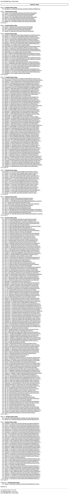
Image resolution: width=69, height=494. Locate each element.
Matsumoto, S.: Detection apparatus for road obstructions (19, 115)
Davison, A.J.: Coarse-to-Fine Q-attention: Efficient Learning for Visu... (21, 36)
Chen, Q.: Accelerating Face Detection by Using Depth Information (21, 219)
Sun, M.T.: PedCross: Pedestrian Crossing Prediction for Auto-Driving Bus (22, 366)
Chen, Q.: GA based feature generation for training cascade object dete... (22, 223)
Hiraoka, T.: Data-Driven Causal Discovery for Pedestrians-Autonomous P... (22, 257)
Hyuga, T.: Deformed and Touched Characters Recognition (18, 28)
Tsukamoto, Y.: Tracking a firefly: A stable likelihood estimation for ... (21, 374)
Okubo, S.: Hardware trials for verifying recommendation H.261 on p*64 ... (23, 132)
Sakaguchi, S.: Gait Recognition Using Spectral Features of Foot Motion (22, 350)
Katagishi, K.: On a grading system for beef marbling (17, 45)
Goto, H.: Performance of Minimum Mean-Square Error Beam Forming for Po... (24, 85)
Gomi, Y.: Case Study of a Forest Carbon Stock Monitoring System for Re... (22, 426)
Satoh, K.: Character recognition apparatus (15, 464)
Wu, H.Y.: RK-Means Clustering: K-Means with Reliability (18, 400)
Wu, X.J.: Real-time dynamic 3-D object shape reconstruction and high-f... (22, 408)
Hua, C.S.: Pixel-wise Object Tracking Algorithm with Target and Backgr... (22, 264)
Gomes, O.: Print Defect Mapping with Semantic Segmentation (20, 14)
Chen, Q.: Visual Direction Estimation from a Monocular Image (20, 236)
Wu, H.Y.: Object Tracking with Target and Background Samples (20, 397)
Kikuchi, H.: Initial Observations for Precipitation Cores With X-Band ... (21, 104)
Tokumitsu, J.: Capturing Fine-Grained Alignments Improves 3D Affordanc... (23, 474)
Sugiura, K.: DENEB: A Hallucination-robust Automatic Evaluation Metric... (22, 468)
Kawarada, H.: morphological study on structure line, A (18, 281)
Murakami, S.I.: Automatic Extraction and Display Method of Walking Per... (23, 9)
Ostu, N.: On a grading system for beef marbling (16, 60)
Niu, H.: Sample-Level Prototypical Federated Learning (18, 206)
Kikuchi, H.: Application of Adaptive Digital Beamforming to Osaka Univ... (22, 99)
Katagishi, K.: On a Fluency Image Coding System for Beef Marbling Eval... (22, 43)
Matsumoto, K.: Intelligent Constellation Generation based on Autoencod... (23, 301)
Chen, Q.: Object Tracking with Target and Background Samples (20, 229)
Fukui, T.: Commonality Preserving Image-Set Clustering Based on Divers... (22, 248)
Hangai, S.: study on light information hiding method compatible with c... (22, 176)
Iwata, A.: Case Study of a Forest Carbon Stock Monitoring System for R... (22, 436)
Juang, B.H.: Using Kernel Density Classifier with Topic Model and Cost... (22, 418)
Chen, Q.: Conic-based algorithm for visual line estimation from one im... (22, 222)
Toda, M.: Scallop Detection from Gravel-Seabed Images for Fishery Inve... (22, 149)
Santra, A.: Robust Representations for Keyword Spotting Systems (20, 353)
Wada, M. (3, 77)
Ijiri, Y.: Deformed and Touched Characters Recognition (18, 29)
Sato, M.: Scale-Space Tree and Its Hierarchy (15, 356)
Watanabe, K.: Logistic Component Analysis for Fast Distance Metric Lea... (22, 385)
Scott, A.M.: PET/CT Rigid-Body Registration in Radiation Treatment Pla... (22, 139)
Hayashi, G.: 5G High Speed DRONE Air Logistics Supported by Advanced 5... (23, 253)
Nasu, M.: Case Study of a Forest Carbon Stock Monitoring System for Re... (23, 454)
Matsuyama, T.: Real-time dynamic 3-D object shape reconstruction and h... (23, 313)
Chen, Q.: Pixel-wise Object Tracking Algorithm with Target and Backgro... (22, 230)
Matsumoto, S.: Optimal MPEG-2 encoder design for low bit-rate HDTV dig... (23, 118)
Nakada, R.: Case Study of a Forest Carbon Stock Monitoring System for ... (22, 453)
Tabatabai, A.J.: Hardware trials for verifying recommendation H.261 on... (22, 145)
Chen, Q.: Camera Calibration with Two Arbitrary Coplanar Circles (20, 220)
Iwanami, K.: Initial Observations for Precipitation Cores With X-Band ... (22, 94)
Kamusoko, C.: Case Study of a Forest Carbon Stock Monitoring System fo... (23, 437)
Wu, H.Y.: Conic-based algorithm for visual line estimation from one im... (22, 391)
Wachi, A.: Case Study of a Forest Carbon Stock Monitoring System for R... (22, 477)
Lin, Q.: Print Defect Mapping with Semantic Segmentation (19, 15)
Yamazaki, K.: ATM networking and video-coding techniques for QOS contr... (23, 160)
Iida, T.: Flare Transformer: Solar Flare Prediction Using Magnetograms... (22, 433)
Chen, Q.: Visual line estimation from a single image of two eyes (20, 237)
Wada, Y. (3, 422)
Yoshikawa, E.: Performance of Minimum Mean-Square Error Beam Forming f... (24, 164)
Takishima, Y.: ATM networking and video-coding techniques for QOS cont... (23, 147)
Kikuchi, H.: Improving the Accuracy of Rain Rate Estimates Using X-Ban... (22, 102)
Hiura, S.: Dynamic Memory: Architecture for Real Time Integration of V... (22, 258)
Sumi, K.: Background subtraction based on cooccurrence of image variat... (23, 364)
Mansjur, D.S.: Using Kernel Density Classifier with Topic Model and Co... (22, 419)
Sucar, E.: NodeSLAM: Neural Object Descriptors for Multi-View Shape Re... (23, 63)
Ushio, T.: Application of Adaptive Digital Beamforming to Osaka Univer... (22, 150)
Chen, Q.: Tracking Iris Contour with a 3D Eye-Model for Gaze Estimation (22, 233)
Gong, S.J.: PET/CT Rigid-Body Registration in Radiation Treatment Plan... (22, 84)
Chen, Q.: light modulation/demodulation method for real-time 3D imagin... (23, 226)
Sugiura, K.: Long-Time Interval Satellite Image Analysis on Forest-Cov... (22, 183)
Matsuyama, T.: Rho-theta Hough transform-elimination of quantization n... (23, 316)
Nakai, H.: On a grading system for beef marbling (16, 56)
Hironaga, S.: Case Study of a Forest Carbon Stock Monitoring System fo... (22, 429)
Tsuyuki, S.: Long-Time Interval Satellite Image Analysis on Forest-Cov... (22, 187)
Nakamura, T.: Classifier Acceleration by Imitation (16, 328)
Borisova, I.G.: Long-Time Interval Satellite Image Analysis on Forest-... (21, 171)
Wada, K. (3, 33)
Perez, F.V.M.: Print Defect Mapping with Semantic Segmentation (20, 20)
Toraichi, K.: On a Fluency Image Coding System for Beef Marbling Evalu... (22, 66)
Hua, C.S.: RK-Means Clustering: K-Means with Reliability (18, 265)
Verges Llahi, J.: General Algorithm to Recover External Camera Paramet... (22, 383)
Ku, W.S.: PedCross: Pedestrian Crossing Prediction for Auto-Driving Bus (22, 287)
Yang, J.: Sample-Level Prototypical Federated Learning (18, 212)
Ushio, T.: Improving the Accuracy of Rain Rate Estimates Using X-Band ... (22, 153)
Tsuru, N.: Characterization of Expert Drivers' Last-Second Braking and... (22, 376)
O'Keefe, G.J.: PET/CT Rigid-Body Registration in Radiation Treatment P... (22, 129)
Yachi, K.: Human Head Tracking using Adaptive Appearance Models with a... (23, 409)
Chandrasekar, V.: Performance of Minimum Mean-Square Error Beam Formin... (24, 80)
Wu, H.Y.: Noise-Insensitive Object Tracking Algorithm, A (18, 395)
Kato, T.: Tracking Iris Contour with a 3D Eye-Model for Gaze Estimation (22, 280)
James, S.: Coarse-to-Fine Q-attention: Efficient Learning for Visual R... (21, 39)
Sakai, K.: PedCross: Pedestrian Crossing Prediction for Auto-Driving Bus (22, 352)
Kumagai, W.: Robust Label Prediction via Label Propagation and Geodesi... (23, 446)
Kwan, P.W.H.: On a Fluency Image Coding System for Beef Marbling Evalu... (23, 46)
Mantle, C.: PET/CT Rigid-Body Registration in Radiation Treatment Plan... (22, 114)
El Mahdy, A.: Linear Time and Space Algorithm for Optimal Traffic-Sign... (22, 423)
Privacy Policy (15, 1)
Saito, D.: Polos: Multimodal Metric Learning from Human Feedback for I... (22, 460)
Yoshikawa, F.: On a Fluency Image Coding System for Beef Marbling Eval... (22, 71)
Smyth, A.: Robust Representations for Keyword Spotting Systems (20, 361)
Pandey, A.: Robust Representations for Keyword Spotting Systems (20, 343)
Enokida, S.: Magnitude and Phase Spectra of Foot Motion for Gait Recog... (23, 246)
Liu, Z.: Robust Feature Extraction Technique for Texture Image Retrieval (22, 204)
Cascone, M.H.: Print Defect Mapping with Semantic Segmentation (21, 13)
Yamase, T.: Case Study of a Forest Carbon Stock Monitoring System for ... (22, 478)
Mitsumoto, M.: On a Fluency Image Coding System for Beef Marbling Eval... (23, 50)
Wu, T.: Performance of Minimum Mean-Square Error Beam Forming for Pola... (24, 159)
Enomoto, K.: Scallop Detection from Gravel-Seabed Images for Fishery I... (22, 83)
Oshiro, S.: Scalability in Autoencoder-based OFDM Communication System (23, 337)
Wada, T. (3, 217)
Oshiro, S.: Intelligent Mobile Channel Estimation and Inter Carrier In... (21, 336)
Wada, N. (3, 170)
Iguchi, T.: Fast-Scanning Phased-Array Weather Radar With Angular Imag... (23, 92)
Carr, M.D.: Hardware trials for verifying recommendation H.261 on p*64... (23, 78)
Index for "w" (4, 486)
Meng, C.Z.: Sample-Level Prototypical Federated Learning (19, 205)
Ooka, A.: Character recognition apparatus (15, 457)
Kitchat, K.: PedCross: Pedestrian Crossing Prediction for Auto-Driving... (22, 285)
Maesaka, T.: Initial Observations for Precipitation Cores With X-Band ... (22, 112)
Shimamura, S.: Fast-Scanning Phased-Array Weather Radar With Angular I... (23, 140)
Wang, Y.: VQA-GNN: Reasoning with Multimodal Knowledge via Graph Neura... (24, 211)
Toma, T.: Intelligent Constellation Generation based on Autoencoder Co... (22, 370)
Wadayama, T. (4, 482)
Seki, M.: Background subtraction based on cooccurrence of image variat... (23, 357)
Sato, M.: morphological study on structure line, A (17, 354)
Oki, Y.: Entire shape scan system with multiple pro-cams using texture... (22, 332)
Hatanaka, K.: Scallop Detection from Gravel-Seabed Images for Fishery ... (22, 90)
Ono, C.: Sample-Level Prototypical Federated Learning (18, 208)
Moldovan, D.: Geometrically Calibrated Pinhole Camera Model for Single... (23, 322)
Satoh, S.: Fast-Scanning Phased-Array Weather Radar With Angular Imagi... (23, 138)
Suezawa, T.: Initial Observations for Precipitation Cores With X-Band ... (22, 142)
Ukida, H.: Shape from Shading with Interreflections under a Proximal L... (22, 380)
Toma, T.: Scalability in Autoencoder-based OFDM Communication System (22, 371)
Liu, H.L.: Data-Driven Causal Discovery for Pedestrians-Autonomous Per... (22, 295)
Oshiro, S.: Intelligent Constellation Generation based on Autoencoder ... (22, 335)
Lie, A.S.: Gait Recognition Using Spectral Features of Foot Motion (20, 289)
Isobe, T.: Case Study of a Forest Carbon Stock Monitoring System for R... (22, 434)
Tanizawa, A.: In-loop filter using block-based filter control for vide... (21, 185)
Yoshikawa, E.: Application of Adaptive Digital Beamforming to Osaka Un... (22, 162)
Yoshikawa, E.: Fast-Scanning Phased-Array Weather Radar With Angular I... (23, 163)
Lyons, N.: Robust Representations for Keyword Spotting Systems (20, 296)
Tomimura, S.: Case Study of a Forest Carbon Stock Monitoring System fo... (23, 475)
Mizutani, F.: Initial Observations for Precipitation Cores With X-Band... (22, 123)
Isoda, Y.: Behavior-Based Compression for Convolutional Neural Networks (22, 271)
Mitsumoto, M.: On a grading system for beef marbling (18, 52)
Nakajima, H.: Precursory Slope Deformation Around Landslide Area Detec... (23, 57)
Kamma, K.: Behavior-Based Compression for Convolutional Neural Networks (23, 274)
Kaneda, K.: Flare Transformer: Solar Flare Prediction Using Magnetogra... (22, 440)
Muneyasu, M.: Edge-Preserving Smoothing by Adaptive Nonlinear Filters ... (23, 451)
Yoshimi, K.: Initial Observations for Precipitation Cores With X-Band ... (21, 166)
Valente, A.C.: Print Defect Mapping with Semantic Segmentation (20, 21)
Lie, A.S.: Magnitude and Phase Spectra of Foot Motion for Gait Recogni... (22, 291)
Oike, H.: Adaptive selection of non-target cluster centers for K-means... (22, 329)
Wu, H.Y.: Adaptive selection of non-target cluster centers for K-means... (22, 388)
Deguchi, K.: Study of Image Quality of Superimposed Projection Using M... (23, 81)
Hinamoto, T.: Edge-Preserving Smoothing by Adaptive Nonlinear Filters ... (22, 427)
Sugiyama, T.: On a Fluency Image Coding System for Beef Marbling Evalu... (23, 64)
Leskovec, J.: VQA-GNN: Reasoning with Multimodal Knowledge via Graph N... (23, 201)
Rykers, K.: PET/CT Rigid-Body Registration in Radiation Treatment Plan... (22, 136)
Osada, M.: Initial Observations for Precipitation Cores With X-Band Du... (22, 133)
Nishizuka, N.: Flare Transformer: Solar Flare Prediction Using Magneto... (22, 456)
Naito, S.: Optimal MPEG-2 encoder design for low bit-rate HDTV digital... (22, 126)
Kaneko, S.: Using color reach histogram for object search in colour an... (22, 177)
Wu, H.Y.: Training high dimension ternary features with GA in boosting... (22, 402)
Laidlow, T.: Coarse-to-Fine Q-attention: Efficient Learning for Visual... (21, 47)
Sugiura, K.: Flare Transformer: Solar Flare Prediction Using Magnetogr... (22, 470)
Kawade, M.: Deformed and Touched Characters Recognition (19, 31)
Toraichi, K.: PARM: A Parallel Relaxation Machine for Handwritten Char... (22, 69)
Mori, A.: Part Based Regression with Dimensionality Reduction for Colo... (22, 323)
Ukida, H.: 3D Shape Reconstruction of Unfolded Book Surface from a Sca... (23, 377)
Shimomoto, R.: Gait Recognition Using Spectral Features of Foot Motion (22, 360)
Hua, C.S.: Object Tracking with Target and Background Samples (20, 263)
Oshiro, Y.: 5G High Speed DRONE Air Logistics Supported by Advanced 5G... (23, 339)
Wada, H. (3, 25)
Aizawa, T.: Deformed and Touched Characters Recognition (19, 26)
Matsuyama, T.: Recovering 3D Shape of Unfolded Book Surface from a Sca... (23, 315)
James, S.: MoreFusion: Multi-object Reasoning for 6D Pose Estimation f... (22, 40)
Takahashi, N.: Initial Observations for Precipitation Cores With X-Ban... (22, 146)
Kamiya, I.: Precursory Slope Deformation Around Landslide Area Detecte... (23, 42)
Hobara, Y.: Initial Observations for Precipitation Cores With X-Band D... (22, 91)
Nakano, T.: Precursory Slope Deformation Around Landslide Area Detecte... (23, 59)
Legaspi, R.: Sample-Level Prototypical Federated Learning (19, 199)
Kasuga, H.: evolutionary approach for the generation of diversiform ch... (22, 443)
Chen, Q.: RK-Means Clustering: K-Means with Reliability (18, 232)
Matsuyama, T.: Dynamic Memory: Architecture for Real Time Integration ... (23, 309)
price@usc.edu (6, 491)
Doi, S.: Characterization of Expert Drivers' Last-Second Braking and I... (21, 240)
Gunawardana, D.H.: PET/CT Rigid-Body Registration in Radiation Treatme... (23, 87)
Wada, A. (3, 7)
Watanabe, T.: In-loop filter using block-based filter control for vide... (21, 188)
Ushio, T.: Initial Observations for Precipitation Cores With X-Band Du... (22, 155)
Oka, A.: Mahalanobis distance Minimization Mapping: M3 (19, 330)
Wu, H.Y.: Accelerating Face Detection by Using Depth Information (20, 387)
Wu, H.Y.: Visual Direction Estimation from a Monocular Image (20, 404)
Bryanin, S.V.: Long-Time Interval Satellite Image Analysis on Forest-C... (22, 173)
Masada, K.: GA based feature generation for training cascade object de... (22, 298)
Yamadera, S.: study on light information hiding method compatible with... (23, 190)
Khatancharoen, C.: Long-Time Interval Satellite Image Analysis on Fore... (22, 178)
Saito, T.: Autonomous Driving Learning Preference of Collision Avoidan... (22, 346)
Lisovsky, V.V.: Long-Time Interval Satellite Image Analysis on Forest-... (21, 180)
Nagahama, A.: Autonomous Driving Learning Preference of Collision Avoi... (23, 326)
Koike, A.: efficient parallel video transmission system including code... (21, 107)
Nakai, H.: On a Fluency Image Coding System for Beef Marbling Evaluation (23, 55)
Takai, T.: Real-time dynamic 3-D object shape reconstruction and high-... (22, 369)
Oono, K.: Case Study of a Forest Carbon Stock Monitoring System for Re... (22, 458)
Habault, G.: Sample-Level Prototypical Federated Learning (19, 198)
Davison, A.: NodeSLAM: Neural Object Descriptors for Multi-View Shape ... (23, 35)
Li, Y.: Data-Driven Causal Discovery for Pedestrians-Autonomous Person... (22, 288)
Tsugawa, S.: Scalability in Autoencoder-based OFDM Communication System (23, 373)
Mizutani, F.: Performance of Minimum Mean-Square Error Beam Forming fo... (23, 125)
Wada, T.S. (3, 416)
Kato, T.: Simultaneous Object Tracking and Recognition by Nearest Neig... (22, 278)
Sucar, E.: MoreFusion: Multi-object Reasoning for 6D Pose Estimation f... (22, 62)
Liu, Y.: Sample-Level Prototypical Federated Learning (17, 202)
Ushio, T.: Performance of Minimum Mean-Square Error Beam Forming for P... (23, 156)
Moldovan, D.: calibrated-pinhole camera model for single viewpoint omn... (23, 321)
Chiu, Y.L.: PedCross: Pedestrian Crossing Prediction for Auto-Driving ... (22, 239)
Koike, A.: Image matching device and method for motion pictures (20, 108)
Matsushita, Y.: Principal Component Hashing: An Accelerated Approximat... (23, 304)
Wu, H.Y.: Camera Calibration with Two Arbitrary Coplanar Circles (20, 390)
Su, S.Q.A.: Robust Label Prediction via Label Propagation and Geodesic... (22, 467)
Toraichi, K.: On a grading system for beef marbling (17, 67)
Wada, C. (3, 11)
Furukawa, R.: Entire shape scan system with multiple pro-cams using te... (22, 251)
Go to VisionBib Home (6, 1)
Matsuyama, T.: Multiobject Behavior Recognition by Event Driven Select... (23, 312)
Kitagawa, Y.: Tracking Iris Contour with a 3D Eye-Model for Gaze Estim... (22, 284)
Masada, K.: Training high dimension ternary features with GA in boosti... (22, 299)
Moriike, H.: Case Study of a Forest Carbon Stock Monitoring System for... (22, 450)
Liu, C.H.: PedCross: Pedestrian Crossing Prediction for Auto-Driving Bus (22, 294)
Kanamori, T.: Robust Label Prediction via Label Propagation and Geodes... (22, 439)
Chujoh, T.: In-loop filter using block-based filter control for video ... (21, 174)
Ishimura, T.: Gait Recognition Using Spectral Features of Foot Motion (21, 270)
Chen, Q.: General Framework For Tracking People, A (17, 224)
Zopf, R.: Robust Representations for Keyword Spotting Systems (20, 412)
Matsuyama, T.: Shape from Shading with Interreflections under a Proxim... (23, 318)
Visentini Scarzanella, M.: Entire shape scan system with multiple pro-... (22, 384)
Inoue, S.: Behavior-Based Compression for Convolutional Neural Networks (23, 267)
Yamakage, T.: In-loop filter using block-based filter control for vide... (21, 191)
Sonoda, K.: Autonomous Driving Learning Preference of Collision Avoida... (23, 363)
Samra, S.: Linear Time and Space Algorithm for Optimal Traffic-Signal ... (22, 461)
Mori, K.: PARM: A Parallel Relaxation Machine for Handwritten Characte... (22, 53)
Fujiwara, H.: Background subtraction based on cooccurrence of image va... (23, 247)
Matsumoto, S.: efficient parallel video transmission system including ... (22, 116)
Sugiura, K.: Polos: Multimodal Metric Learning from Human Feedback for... (23, 471)
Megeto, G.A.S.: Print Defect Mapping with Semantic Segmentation (21, 17)
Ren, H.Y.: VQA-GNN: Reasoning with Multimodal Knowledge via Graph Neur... (23, 209)
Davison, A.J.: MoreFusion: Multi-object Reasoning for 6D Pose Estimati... (22, 38)
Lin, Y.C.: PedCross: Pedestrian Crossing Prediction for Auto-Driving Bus (22, 292)
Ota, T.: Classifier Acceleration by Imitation (15, 342)
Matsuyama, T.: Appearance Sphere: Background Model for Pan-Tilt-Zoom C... (23, 308)
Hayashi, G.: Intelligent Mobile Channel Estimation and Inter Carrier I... (22, 254)
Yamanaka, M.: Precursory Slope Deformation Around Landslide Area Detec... (23, 70)
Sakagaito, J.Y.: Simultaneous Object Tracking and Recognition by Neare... (22, 349)
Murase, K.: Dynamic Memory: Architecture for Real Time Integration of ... (22, 325)
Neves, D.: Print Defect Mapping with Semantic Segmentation (19, 18)
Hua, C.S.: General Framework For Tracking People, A (17, 260)
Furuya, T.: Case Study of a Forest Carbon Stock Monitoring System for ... (22, 425)
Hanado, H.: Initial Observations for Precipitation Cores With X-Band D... (22, 88)
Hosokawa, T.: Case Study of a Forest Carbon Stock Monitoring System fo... (23, 432)
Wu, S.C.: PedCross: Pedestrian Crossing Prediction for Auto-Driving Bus (22, 407)
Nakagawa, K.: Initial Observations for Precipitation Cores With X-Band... (22, 128)
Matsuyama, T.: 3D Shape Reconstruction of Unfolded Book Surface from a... (23, 305)
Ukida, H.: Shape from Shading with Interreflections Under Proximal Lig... (22, 381)
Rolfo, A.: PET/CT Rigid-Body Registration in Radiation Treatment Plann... (22, 135)
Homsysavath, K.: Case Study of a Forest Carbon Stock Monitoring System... (23, 430)
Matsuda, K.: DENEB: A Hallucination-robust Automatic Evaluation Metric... (23, 447)
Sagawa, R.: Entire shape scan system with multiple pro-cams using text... (22, 345)
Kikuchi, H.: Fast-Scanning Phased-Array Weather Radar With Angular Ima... (23, 101)
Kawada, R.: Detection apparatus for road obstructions (18, 95)
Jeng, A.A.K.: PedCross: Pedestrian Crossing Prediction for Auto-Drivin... (22, 272)
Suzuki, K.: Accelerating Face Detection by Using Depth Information (21, 367)
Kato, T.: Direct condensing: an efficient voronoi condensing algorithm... (22, 277)
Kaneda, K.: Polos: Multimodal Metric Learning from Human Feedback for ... (23, 441)
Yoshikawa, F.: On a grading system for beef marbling (17, 73)
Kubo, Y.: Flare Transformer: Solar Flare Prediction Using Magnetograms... (22, 444)
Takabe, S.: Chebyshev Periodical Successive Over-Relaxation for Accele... (22, 484)
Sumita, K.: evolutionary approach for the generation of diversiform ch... (22, 473)
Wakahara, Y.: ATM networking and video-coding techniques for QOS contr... (23, 157)
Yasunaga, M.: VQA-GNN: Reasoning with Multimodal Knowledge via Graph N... (24, 213)
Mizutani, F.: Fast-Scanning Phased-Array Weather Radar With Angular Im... (23, 121)
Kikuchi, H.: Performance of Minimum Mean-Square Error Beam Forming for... (23, 105)
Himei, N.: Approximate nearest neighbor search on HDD (18, 256)
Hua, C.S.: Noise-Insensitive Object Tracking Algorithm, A (18, 261)
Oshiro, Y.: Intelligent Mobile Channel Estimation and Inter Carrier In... (21, 340)
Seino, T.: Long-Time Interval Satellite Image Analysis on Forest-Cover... (22, 181)
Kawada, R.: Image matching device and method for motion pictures (21, 98)
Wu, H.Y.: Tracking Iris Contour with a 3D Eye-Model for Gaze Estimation (22, 401)
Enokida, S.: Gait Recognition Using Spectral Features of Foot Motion (21, 244)
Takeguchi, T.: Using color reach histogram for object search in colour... (22, 184)
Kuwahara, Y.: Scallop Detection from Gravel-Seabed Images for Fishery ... (22, 111)
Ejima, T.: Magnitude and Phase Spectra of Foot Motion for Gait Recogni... (22, 243)
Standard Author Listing (11, 7)
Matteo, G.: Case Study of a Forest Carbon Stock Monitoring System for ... (22, 449)
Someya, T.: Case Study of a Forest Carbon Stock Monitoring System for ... (22, 466)
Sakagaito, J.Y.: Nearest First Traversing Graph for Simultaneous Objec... (22, 347)
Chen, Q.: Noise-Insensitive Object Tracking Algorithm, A (18, 227)
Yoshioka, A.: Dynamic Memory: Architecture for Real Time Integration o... (22, 411)
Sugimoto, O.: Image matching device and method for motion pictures (21, 143)
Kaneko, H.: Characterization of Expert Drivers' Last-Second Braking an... (22, 275)
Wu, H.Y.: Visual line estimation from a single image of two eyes (20, 405)
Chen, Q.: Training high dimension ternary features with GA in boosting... (22, 234)
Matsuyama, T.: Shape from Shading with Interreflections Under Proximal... (23, 319)
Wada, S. (3, 196)
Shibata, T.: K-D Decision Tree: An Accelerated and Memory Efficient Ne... (22, 359)
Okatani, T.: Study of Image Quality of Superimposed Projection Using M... (22, 131)
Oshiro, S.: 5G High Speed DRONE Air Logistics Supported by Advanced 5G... (23, 333)
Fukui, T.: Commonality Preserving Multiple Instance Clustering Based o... (22, 250)
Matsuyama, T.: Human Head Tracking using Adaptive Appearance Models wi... (24, 311)
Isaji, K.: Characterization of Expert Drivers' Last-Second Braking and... (21, 268)
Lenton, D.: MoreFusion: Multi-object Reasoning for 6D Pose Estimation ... (22, 49)
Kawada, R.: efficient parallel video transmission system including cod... (22, 97)
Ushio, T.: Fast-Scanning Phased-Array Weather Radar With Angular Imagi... (23, 152)
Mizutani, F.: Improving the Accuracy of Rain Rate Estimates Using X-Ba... (22, 122)
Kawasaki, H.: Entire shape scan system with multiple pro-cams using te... (22, 282)
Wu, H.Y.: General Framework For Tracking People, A (17, 394)
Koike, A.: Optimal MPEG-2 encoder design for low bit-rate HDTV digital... (22, 109)
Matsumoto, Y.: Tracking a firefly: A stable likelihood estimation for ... (21, 302)
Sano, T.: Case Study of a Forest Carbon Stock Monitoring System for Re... (22, 463)
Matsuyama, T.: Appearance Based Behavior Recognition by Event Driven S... (23, 306)
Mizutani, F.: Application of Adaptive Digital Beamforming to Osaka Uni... (22, 119)
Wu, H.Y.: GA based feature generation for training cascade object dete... (22, 393)
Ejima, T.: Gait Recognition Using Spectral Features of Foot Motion (21, 241)
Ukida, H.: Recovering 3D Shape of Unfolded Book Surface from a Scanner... (23, 378)
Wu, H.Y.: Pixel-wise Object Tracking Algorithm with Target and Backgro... (22, 398)
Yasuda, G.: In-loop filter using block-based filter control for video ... (21, 192)
